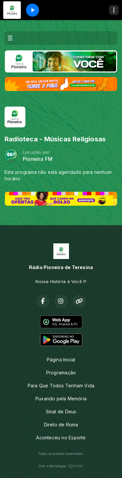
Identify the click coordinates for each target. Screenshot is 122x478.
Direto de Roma (61, 424)
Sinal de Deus (61, 411)
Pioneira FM (37, 159)
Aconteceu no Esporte (61, 437)
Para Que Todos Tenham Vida (61, 385)
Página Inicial (61, 359)
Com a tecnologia (61, 466)
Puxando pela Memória (61, 398)
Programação (61, 372)
